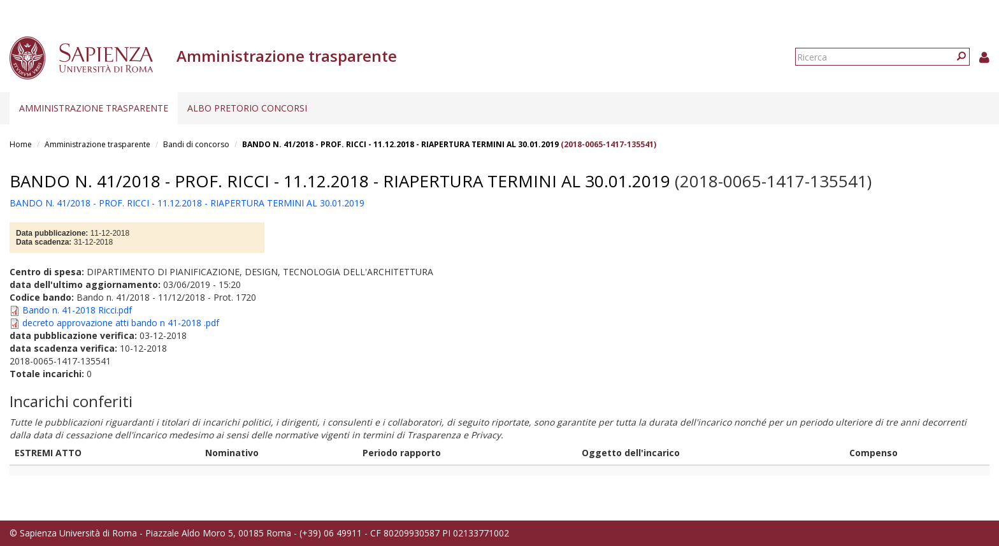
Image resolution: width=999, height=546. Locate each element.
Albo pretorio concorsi (247, 108)
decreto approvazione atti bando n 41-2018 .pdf (120, 323)
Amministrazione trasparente (93, 108)
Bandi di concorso (196, 144)
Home (21, 144)
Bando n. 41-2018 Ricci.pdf (77, 310)
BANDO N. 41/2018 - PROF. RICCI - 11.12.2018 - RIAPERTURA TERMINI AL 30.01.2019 (400, 144)
